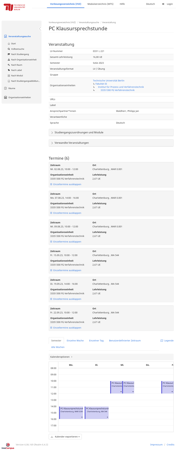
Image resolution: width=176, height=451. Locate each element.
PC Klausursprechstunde (72, 408)
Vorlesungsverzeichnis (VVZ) (65, 3)
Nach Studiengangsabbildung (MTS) (24, 80)
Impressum (156, 444)
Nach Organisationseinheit (22, 59)
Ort (94, 165)
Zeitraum (55, 165)
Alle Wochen (58, 347)
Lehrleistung (99, 174)
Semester (56, 340)
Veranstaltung (109, 22)
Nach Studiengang (18, 54)
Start (11, 43)
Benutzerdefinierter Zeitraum (125, 340)
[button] (82, 417)
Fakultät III (101, 83)
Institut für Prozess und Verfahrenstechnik (121, 86)
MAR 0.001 (79, 411)
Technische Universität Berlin (108, 80)
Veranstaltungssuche (17, 36)
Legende (167, 340)
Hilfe (122, 3)
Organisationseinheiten (17, 97)
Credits (170, 444)
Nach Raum (14, 64)
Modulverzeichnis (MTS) (100, 3)
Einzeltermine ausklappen (65, 184)
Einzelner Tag (96, 340)
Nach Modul (15, 75)
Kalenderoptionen (60, 356)
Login (167, 3)
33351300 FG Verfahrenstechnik (117, 90)
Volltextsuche (15, 48)
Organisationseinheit (61, 174)
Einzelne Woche (75, 340)
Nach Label (14, 70)
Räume (9, 88)
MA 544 (104, 411)
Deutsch (150, 3)
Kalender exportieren (65, 436)
